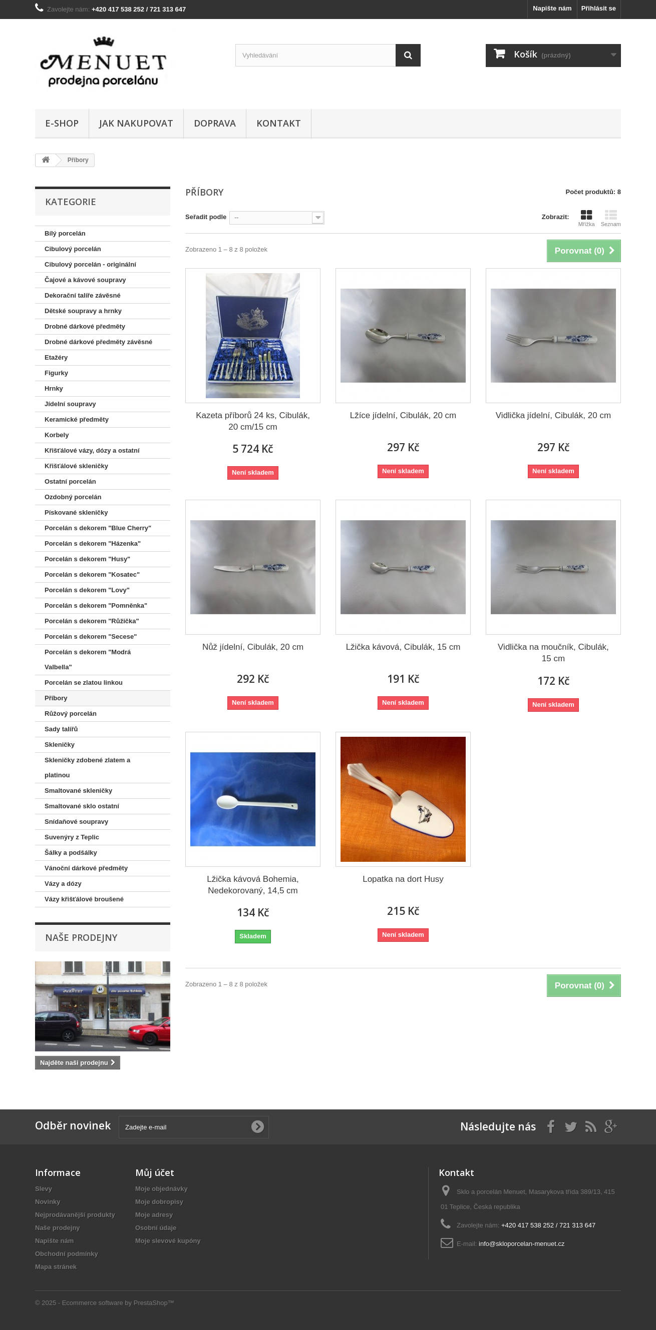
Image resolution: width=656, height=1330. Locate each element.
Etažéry (56, 357)
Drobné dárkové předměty (85, 326)
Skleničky (60, 744)
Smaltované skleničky (78, 790)
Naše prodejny (81, 937)
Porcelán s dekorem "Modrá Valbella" (88, 659)
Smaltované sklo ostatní (82, 806)
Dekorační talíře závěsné (83, 295)
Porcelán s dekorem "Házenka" (93, 543)
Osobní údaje (155, 1227)
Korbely (57, 435)
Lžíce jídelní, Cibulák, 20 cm (403, 415)
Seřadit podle (205, 217)
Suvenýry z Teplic (72, 837)
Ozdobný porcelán (73, 497)
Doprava (215, 123)
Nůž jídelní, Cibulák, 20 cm (252, 647)
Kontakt (278, 123)
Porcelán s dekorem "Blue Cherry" (98, 528)
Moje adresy (154, 1214)
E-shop (62, 123)
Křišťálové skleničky (76, 466)
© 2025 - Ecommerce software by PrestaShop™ (104, 1302)
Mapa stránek (56, 1266)
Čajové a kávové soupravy (85, 280)
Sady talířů (61, 729)
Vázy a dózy (63, 883)
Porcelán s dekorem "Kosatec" (92, 574)
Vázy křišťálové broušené (84, 899)
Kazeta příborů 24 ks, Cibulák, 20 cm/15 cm (253, 421)
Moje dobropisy (159, 1201)
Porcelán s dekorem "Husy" (87, 559)
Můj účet (154, 1172)
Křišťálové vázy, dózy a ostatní (92, 450)
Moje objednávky (161, 1188)
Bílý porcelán (65, 233)
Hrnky (54, 388)
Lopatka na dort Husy (403, 879)
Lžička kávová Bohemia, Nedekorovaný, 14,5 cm (252, 884)
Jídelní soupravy (70, 404)
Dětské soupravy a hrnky (83, 311)
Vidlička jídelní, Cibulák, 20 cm (553, 415)
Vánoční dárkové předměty (86, 868)
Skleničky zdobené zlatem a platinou (87, 767)
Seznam (611, 218)
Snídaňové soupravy (76, 821)
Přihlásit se (598, 8)
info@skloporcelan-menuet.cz (521, 1243)
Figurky (56, 373)
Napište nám (552, 8)
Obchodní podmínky (66, 1253)
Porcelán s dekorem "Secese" (91, 636)
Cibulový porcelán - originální (90, 264)
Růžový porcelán (71, 713)
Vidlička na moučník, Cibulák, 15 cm (553, 652)
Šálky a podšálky (71, 852)
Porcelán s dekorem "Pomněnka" (96, 605)
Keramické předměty (77, 419)
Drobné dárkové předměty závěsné (98, 342)
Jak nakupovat (136, 123)
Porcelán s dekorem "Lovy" (87, 590)
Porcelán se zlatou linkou (84, 682)
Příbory (56, 698)
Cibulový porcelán (73, 249)
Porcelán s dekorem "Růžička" (92, 621)
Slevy (43, 1188)
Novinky (48, 1201)
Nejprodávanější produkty (75, 1214)
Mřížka (586, 218)
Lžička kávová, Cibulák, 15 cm (403, 647)
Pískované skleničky (76, 512)
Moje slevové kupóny (168, 1240)
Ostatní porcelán (70, 481)
